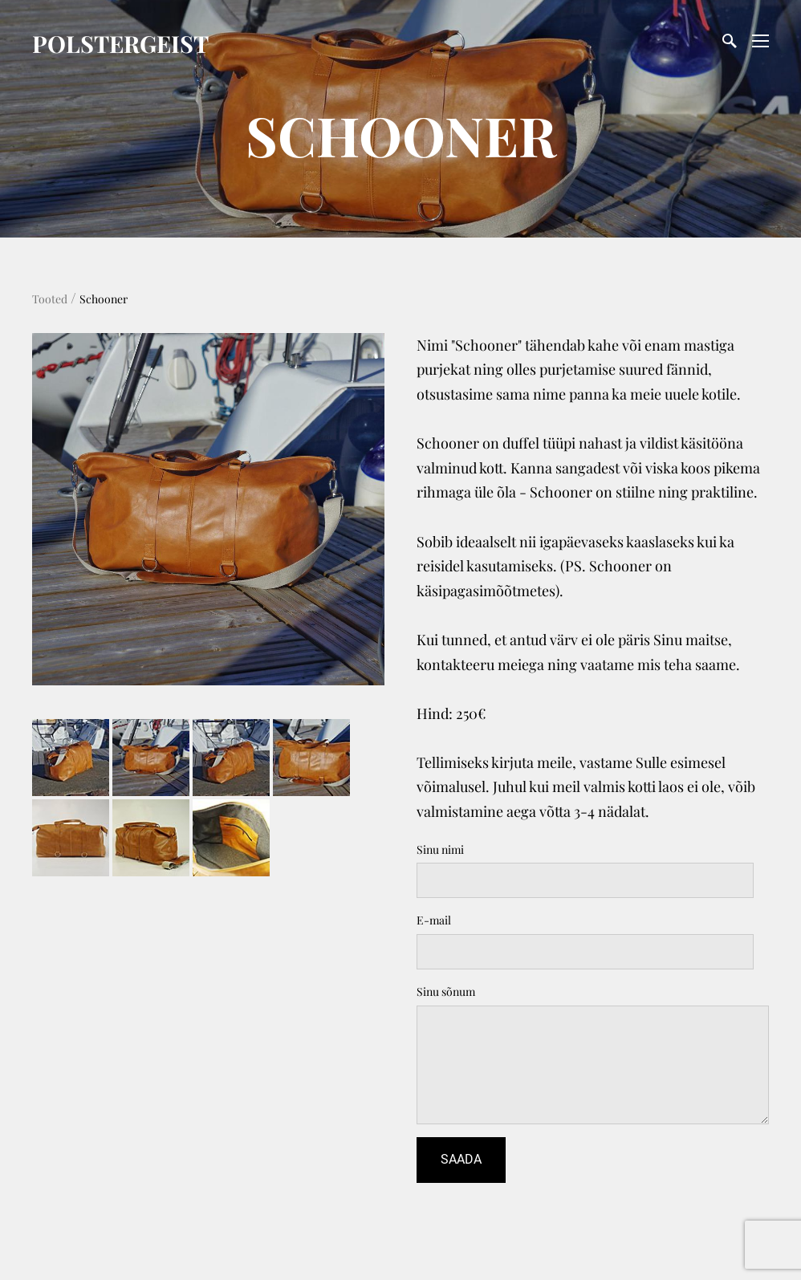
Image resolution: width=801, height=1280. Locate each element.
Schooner (103, 299)
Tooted (49, 299)
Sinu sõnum (446, 991)
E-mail (434, 920)
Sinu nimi (440, 849)
